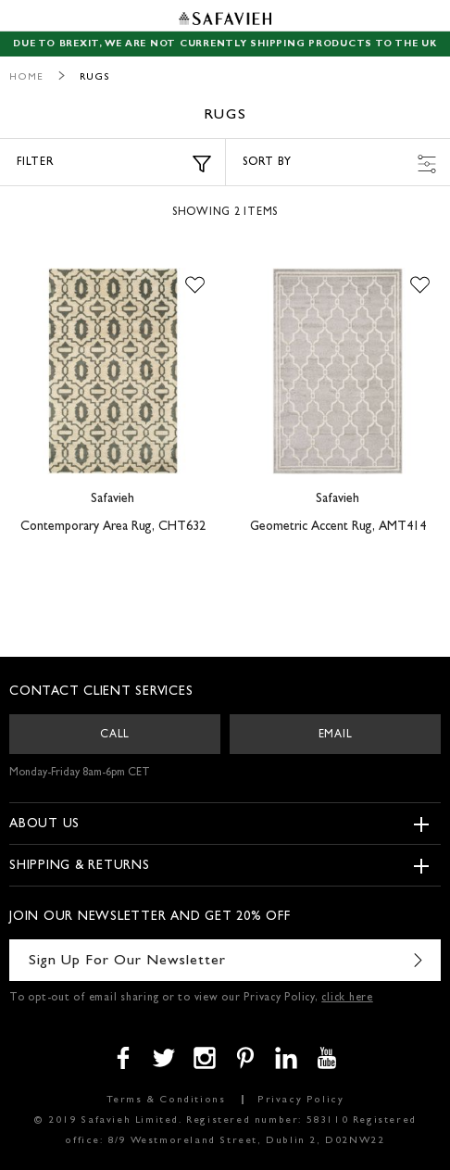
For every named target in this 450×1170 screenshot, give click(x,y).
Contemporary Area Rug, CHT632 (113, 527)
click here (347, 998)
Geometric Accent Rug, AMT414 (338, 527)
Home (26, 77)
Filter (114, 164)
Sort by (339, 164)
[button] (195, 286)
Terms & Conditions (166, 1100)
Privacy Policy (300, 1100)
